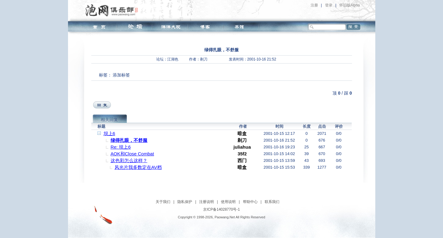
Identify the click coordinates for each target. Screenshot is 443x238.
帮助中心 (250, 202)
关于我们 (163, 202)
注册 (314, 5)
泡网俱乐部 (113, 10)
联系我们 (272, 202)
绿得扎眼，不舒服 (129, 140)
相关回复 (109, 119)
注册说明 (206, 202)
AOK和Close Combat (132, 153)
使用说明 (228, 202)
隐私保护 (184, 202)
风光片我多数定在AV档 (138, 167)
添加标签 (121, 74)
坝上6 (109, 133)
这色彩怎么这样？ (129, 160)
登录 (328, 5)
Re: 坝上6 (121, 147)
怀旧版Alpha (349, 5)
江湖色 (172, 59)
